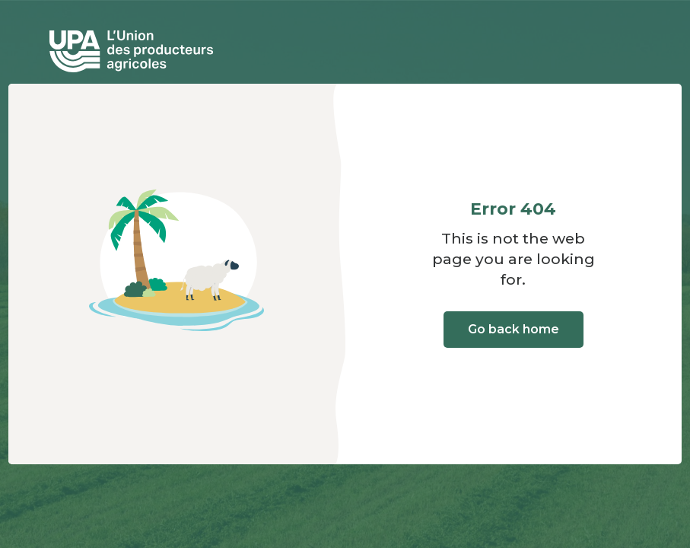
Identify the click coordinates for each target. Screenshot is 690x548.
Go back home (513, 329)
